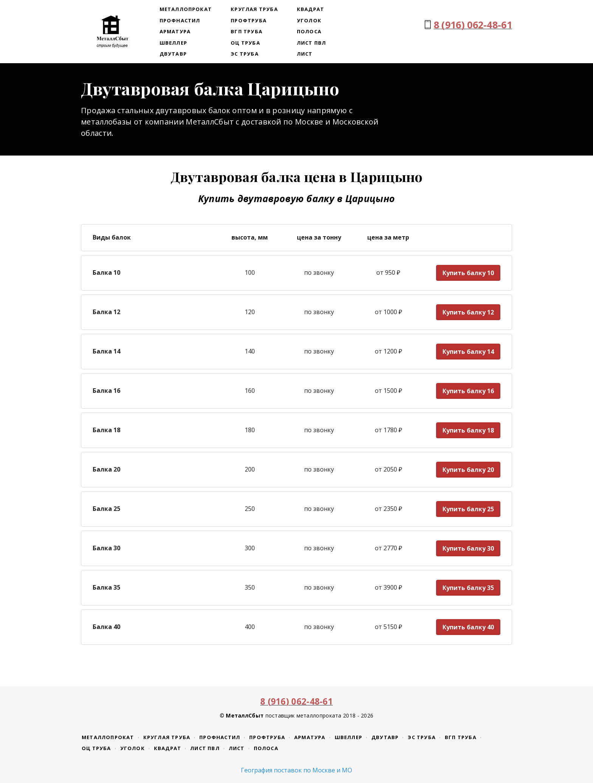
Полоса (309, 31)
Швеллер (173, 42)
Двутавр (173, 53)
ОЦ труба (245, 42)
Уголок (309, 20)
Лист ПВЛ (311, 42)
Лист (305, 53)
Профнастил (180, 20)
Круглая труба (254, 9)
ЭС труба (245, 53)
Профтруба (249, 20)
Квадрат (310, 9)
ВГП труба (246, 31)
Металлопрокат (186, 9)
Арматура (175, 31)
